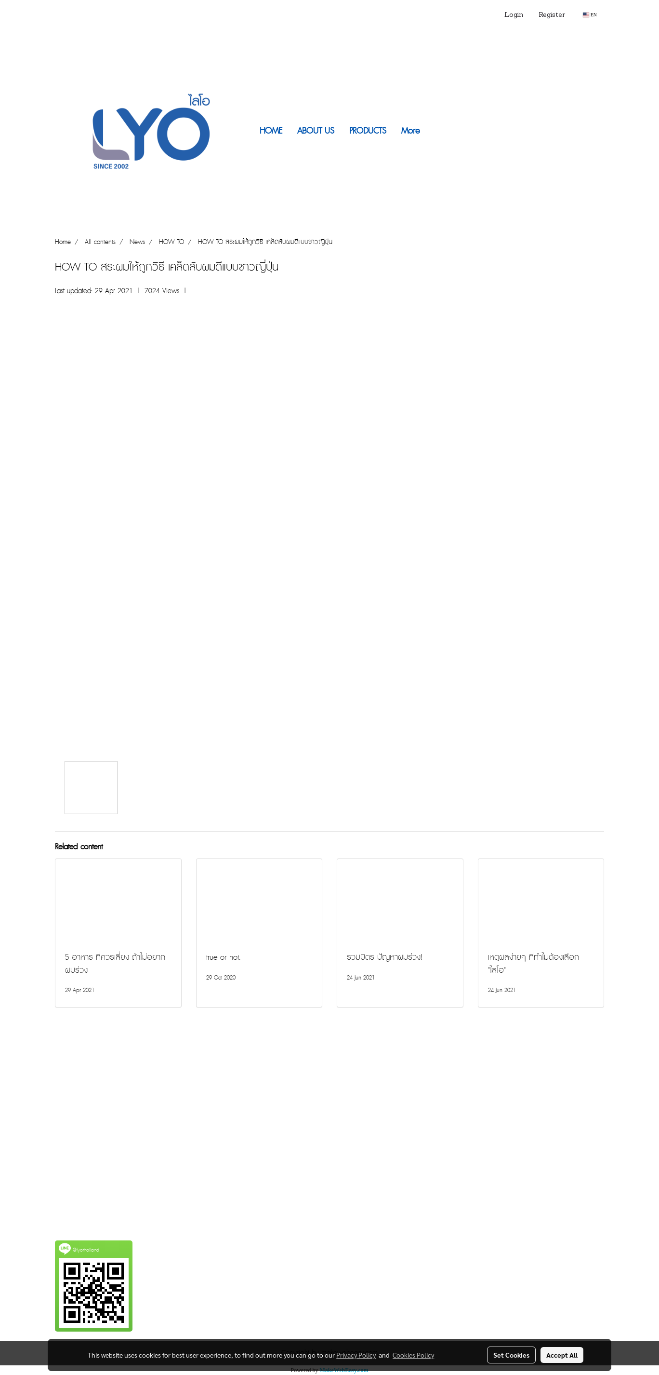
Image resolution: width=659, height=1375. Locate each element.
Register (552, 15)
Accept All (562, 1354)
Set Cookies (511, 1354)
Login (513, 15)
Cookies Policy (413, 1354)
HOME (271, 130)
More (410, 130)
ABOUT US (315, 130)
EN (590, 14)
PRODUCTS (367, 130)
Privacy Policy (356, 1354)
